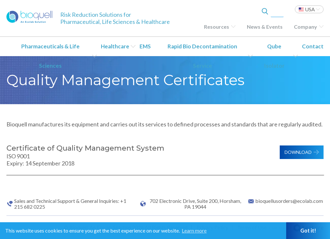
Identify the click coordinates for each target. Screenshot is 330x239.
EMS (145, 46)
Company (305, 27)
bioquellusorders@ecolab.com (289, 201)
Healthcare (115, 46)
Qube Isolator (274, 56)
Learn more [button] (194, 230)
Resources (216, 27)
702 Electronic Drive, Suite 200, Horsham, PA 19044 (195, 204)
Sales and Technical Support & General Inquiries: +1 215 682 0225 (70, 204)
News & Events (265, 27)
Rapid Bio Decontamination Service (202, 56)
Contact (313, 46)
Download (298, 152)
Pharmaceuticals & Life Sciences (50, 56)
